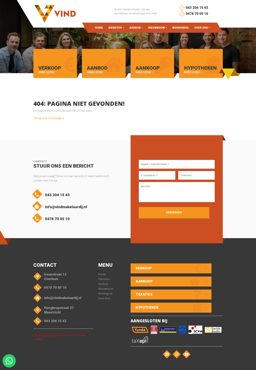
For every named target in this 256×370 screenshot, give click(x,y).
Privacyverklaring (124, 364)
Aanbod (135, 27)
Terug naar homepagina (48, 116)
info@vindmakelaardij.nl (68, 207)
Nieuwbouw (156, 27)
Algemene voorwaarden (100, 364)
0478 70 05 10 (192, 16)
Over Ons (201, 27)
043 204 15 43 (192, 8)
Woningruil (180, 27)
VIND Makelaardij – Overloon (68, 364)
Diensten (115, 27)
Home (99, 27)
